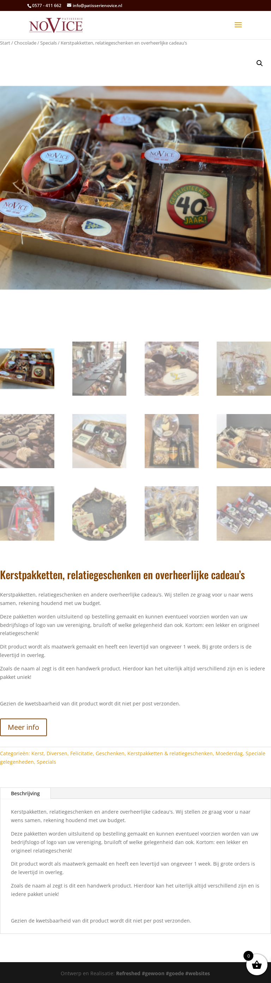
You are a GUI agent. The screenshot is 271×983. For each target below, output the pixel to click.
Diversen (57, 753)
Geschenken (110, 753)
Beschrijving (25, 793)
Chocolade (25, 43)
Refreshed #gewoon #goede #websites (163, 973)
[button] (259, 63)
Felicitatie (81, 753)
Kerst (37, 753)
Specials (48, 43)
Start (5, 43)
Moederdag (229, 753)
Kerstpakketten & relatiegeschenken (170, 753)
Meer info (23, 727)
